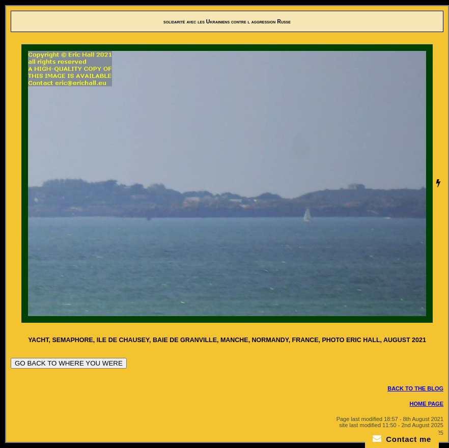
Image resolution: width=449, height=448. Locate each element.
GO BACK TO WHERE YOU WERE (69, 363)
